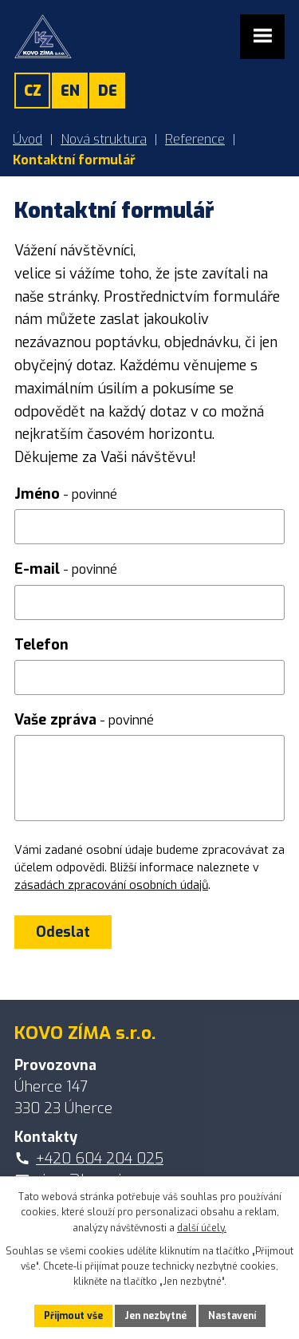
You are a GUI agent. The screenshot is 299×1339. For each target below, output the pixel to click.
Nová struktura (104, 139)
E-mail (65, 569)
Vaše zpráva (84, 719)
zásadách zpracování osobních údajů (111, 885)
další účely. (201, 1228)
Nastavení (232, 1315)
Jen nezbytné (155, 1315)
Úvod (27, 139)
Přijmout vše (73, 1315)
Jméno (65, 494)
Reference (195, 139)
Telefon (41, 644)
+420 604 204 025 (99, 1158)
